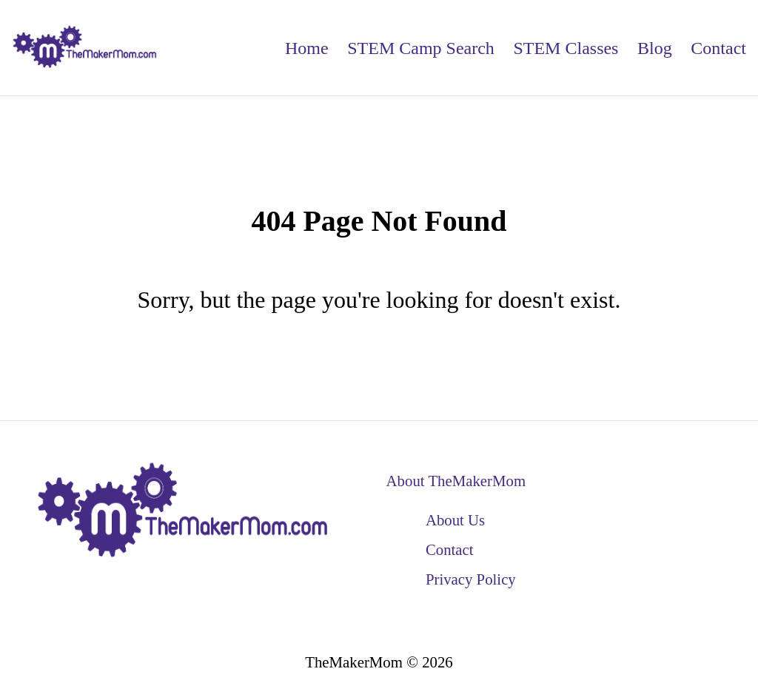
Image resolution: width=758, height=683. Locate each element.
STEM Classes (565, 48)
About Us (455, 519)
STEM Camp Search (420, 48)
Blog (654, 48)
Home (307, 48)
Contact (718, 48)
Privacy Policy (471, 579)
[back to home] (85, 47)
